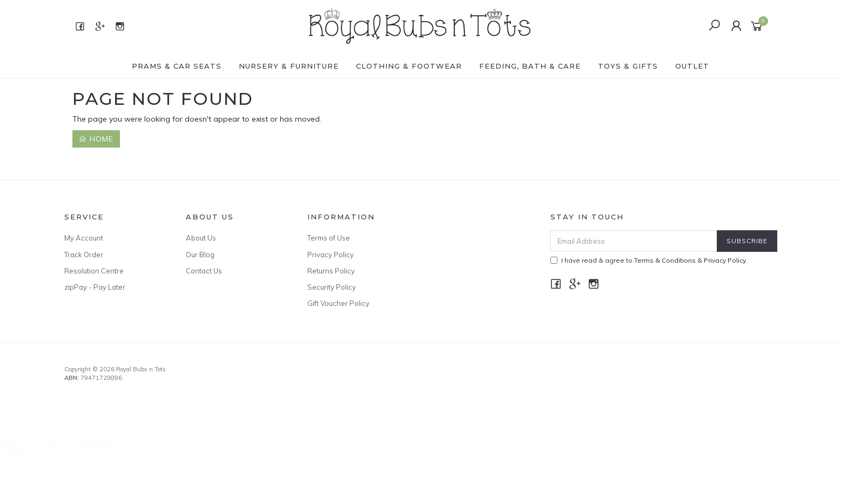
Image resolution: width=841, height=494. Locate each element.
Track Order (83, 254)
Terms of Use (328, 237)
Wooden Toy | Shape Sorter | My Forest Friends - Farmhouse (104, 449)
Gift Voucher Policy (338, 303)
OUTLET (692, 66)
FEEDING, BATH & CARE (530, 66)
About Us (201, 237)
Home (96, 139)
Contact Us (204, 270)
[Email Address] (633, 240)
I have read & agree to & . (649, 260)
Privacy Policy (330, 254)
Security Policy (331, 287)
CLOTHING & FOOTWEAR (409, 66)
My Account (83, 237)
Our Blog (200, 254)
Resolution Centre (94, 270)
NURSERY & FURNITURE (289, 66)
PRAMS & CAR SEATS (176, 66)
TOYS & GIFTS (628, 66)
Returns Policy (331, 270)
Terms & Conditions (665, 260)
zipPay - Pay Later (94, 287)
